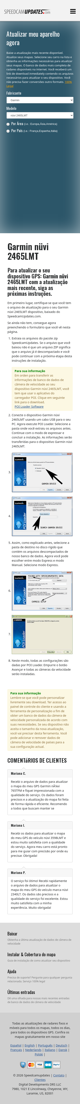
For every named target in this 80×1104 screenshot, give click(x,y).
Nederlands (33, 1050)
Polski (39, 1054)
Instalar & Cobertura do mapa (31, 954)
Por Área (31, 123)
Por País (32, 130)
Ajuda (11, 971)
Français (16, 1050)
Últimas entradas (21, 992)
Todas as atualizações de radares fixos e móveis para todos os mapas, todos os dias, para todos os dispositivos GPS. (27, 13)
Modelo (11, 108)
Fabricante (13, 93)
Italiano (50, 1050)
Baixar (12, 933)
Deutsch (61, 1045)
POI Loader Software (29, 407)
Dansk (62, 1050)
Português (45, 1045)
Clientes (39, 1080)
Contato (58, 1075)
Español (16, 1045)
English (30, 1045)
